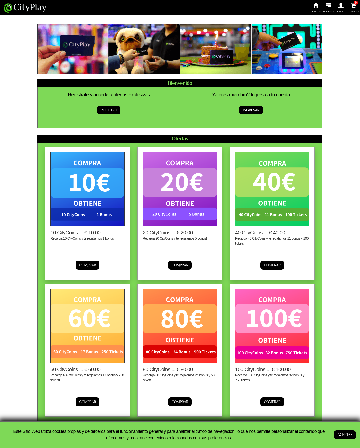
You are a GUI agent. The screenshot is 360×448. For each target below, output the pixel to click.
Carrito (354, 8)
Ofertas (316, 8)
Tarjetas (328, 8)
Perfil (341, 8)
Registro (109, 110)
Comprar (87, 265)
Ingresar (251, 110)
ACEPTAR (345, 434)
